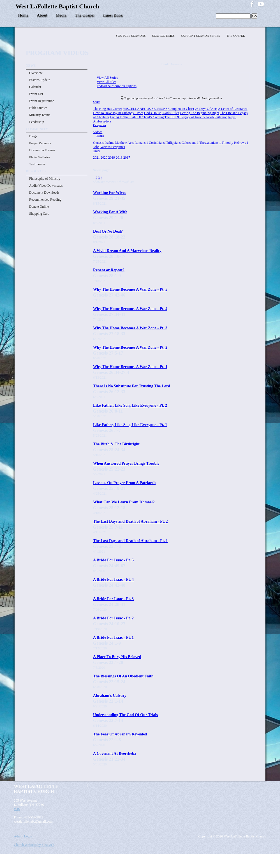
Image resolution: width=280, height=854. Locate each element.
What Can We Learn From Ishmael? (124, 502)
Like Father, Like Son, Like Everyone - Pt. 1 (130, 424)
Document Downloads (44, 193)
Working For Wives (109, 192)
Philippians (173, 143)
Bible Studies (38, 108)
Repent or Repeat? (108, 270)
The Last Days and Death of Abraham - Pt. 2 (130, 521)
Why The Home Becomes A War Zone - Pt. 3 (130, 328)
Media (61, 15)
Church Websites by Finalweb (34, 845)
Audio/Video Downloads (46, 186)
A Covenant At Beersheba (114, 753)
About (42, 15)
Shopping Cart (39, 214)
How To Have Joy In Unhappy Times (118, 113)
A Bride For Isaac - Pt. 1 (113, 637)
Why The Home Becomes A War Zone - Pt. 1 (130, 366)
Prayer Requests (40, 143)
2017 (126, 157)
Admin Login (23, 836)
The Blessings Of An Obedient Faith (123, 676)
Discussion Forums (42, 150)
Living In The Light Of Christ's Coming (137, 117)
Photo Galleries (39, 157)
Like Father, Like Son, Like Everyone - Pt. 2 (130, 405)
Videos (97, 132)
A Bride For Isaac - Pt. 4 (113, 579)
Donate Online (39, 207)
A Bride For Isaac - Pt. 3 (113, 598)
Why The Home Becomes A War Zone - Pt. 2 (130, 347)
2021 (96, 157)
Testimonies (37, 164)
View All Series (107, 78)
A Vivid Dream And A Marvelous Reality (127, 250)
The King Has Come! (107, 109)
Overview (35, 73)
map (17, 809)
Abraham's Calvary (109, 695)
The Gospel (84, 15)
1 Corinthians (155, 143)
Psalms (109, 143)
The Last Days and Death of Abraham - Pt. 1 (130, 540)
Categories (99, 125)
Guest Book (113, 15)
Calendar (35, 87)
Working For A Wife (110, 212)
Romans (140, 143)
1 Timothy (226, 143)
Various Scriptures (112, 147)
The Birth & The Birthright (116, 444)
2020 (104, 157)
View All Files (106, 82)
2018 (119, 157)
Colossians (188, 143)
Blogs (33, 136)
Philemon (220, 117)
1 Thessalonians (207, 143)
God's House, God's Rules (161, 113)
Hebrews (240, 143)
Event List (36, 94)
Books (100, 135)
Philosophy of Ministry (44, 178)
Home (23, 15)
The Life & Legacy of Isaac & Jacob (189, 117)
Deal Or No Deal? (108, 231)
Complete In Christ (181, 109)
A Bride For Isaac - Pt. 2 (113, 618)
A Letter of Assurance (232, 109)
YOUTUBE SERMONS (131, 35)
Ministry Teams (39, 115)
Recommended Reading (45, 200)
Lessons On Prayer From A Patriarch (124, 482)
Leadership (36, 122)
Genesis (98, 143)
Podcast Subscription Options (116, 86)
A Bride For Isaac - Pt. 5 (113, 560)
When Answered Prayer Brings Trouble (126, 463)
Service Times (163, 35)
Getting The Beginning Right (199, 113)
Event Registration (41, 101)
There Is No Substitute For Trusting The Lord (131, 386)
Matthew (121, 143)
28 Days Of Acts (206, 109)
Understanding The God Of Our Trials (125, 714)
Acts (131, 143)
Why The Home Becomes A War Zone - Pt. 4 (130, 308)
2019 (111, 157)
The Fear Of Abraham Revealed (120, 734)
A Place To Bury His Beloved (117, 656)
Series (96, 101)
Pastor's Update (39, 80)
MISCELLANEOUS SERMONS (145, 109)
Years (96, 150)
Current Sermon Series (201, 35)
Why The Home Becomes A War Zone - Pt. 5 (130, 289)
